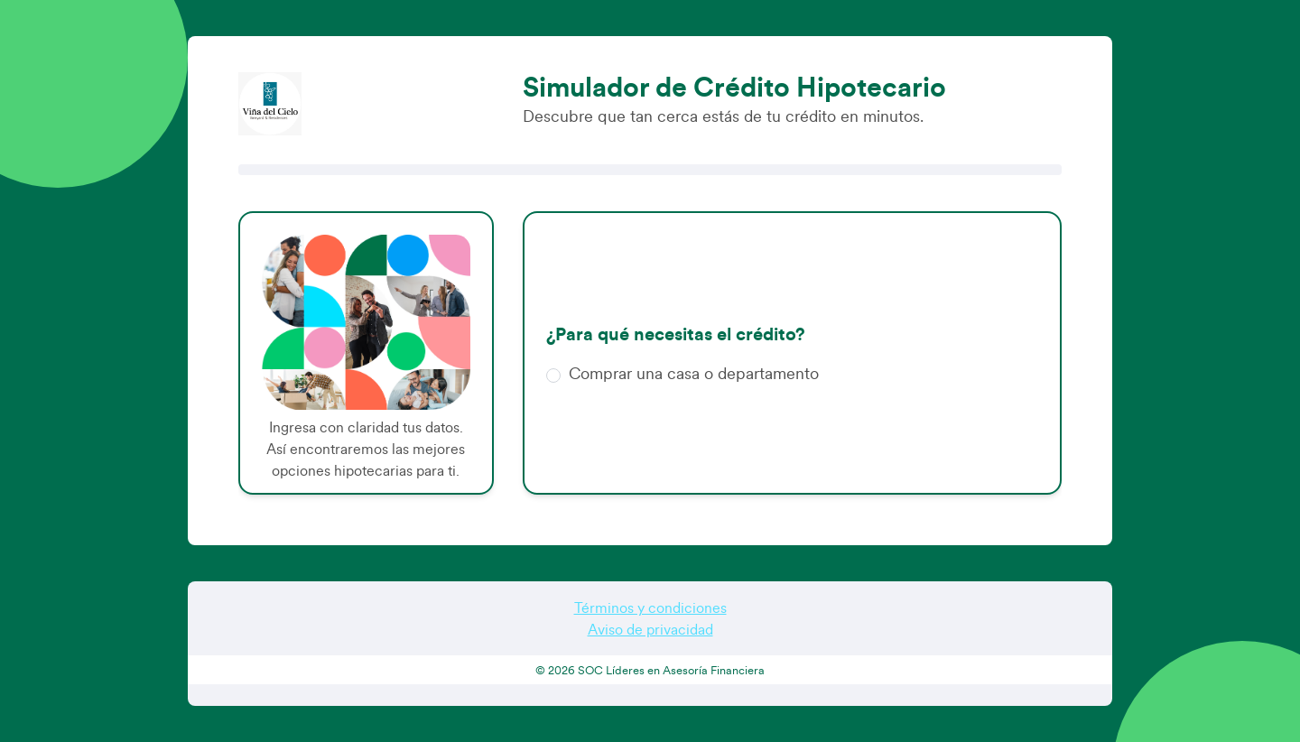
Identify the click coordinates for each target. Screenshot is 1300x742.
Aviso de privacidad (650, 630)
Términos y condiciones (650, 608)
